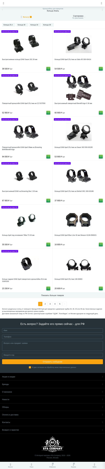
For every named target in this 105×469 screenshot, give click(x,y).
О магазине (52, 392)
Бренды (52, 384)
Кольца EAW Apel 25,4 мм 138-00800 (68, 279)
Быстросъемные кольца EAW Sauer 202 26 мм (19, 59)
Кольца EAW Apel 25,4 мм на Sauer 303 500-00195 (74, 147)
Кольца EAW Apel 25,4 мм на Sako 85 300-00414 (73, 59)
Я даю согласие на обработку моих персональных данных (54, 367)
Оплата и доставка (52, 415)
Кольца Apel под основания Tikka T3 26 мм (18, 235)
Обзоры (52, 407)
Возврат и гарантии (52, 430)
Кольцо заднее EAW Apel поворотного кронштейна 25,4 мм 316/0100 (24, 280)
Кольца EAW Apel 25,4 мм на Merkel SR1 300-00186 (74, 191)
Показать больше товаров (52, 295)
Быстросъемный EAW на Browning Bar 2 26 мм (19, 191)
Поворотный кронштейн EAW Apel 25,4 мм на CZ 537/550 (23, 103)
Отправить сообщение (52, 362)
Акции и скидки (52, 377)
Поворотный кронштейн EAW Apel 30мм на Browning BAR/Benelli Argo (22, 148)
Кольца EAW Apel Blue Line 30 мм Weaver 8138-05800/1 (76, 235)
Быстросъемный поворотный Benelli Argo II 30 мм (73, 103)
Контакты (52, 422)
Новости (52, 400)
